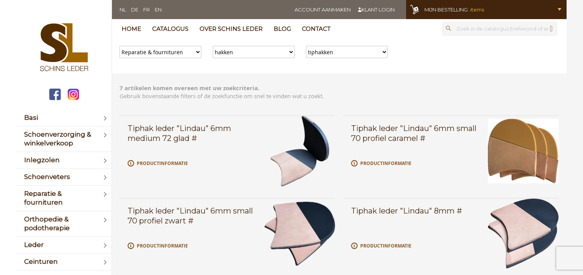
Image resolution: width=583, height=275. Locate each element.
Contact (316, 28)
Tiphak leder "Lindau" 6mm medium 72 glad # (179, 133)
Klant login (378, 9)
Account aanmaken (323, 9)
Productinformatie (162, 163)
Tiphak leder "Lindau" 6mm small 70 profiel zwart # (190, 215)
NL (123, 9)
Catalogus (170, 28)
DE (134, 9)
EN (158, 9)
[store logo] (64, 48)
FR (146, 9)
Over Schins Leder (230, 28)
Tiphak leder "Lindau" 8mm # (406, 210)
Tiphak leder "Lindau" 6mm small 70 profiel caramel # (413, 133)
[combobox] (499, 29)
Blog (282, 28)
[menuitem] (64, 118)
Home (131, 28)
